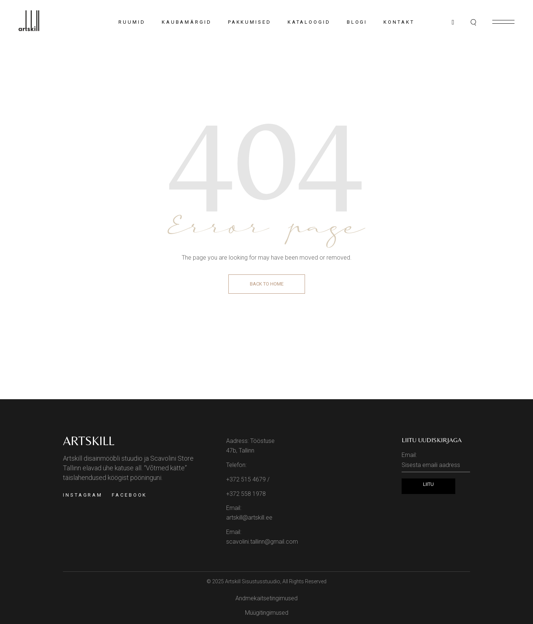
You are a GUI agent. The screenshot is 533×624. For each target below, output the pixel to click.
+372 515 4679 (246, 479)
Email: (436, 461)
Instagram (83, 495)
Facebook (129, 495)
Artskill (88, 440)
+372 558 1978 (246, 493)
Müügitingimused (266, 612)
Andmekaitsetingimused (266, 598)
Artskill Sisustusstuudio (252, 581)
